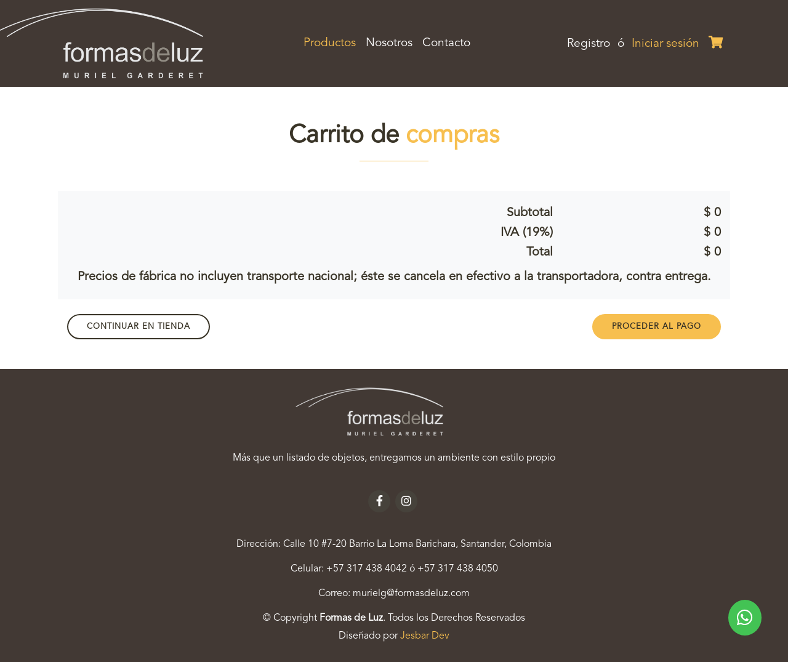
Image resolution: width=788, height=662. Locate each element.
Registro (588, 44)
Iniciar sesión (665, 44)
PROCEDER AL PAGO (656, 327)
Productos (332, 41)
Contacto (446, 43)
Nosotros (389, 43)
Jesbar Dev (424, 636)
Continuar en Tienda (138, 327)
